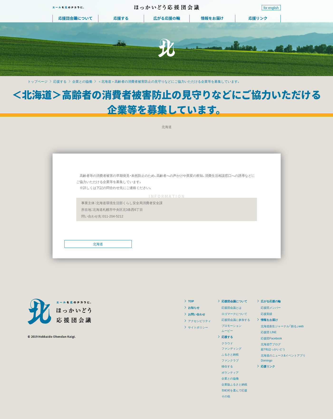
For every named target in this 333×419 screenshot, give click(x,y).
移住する (227, 366)
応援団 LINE (268, 332)
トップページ (38, 81)
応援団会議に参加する (236, 320)
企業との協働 (82, 81)
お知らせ (193, 307)
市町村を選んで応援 (234, 390)
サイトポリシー (198, 327)
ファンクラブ (230, 360)
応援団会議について (75, 18)
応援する (121, 18)
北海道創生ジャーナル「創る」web (282, 326)
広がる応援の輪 (166, 18)
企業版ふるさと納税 (234, 384)
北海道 (98, 243)
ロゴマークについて (234, 314)
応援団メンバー (271, 307)
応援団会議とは (231, 307)
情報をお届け (212, 18)
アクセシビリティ (199, 321)
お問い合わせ (196, 314)
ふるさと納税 (230, 354)
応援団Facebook (271, 338)
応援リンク (257, 18)
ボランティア (230, 372)
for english (271, 7)
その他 (226, 396)
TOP (191, 301)
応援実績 (266, 314)
